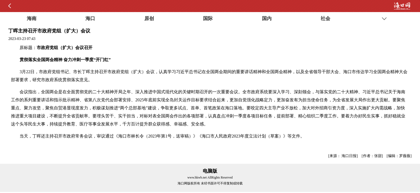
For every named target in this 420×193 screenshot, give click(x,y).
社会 (325, 18)
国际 (208, 18)
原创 (149, 18)
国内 (267, 18)
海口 (90, 18)
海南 (31, 18)
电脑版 (210, 171)
